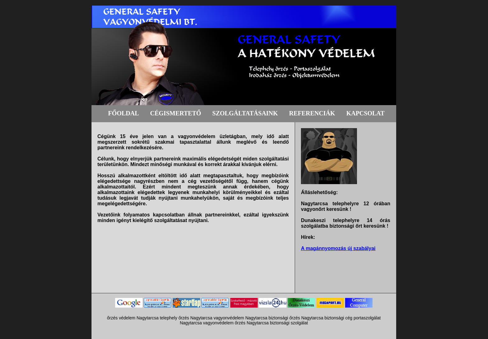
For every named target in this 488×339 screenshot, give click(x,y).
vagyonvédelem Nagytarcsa (240, 317)
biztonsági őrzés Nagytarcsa (296, 317)
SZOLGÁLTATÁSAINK (245, 113)
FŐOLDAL (123, 113)
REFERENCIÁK (312, 113)
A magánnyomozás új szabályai (338, 248)
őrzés (183, 317)
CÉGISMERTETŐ (175, 113)
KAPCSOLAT (365, 113)
